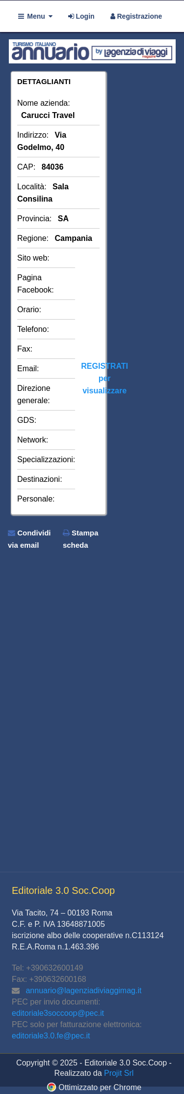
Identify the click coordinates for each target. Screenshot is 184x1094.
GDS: (26, 420)
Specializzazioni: (46, 459)
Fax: (24, 349)
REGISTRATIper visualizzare (104, 378)
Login (81, 16)
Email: (28, 368)
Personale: (36, 499)
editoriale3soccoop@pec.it (58, 1013)
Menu (35, 16)
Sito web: (33, 258)
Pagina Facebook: (35, 283)
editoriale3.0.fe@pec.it (51, 1036)
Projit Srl (118, 1073)
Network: (32, 440)
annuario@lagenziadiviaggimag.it (83, 990)
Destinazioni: (39, 479)
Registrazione (136, 16)
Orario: (29, 309)
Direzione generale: (34, 394)
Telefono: (33, 329)
